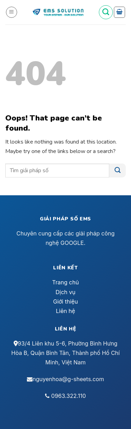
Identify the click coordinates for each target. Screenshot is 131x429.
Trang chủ (65, 282)
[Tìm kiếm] (106, 12)
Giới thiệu (65, 301)
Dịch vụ (65, 292)
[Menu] (11, 12)
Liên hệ (65, 310)
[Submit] (117, 170)
